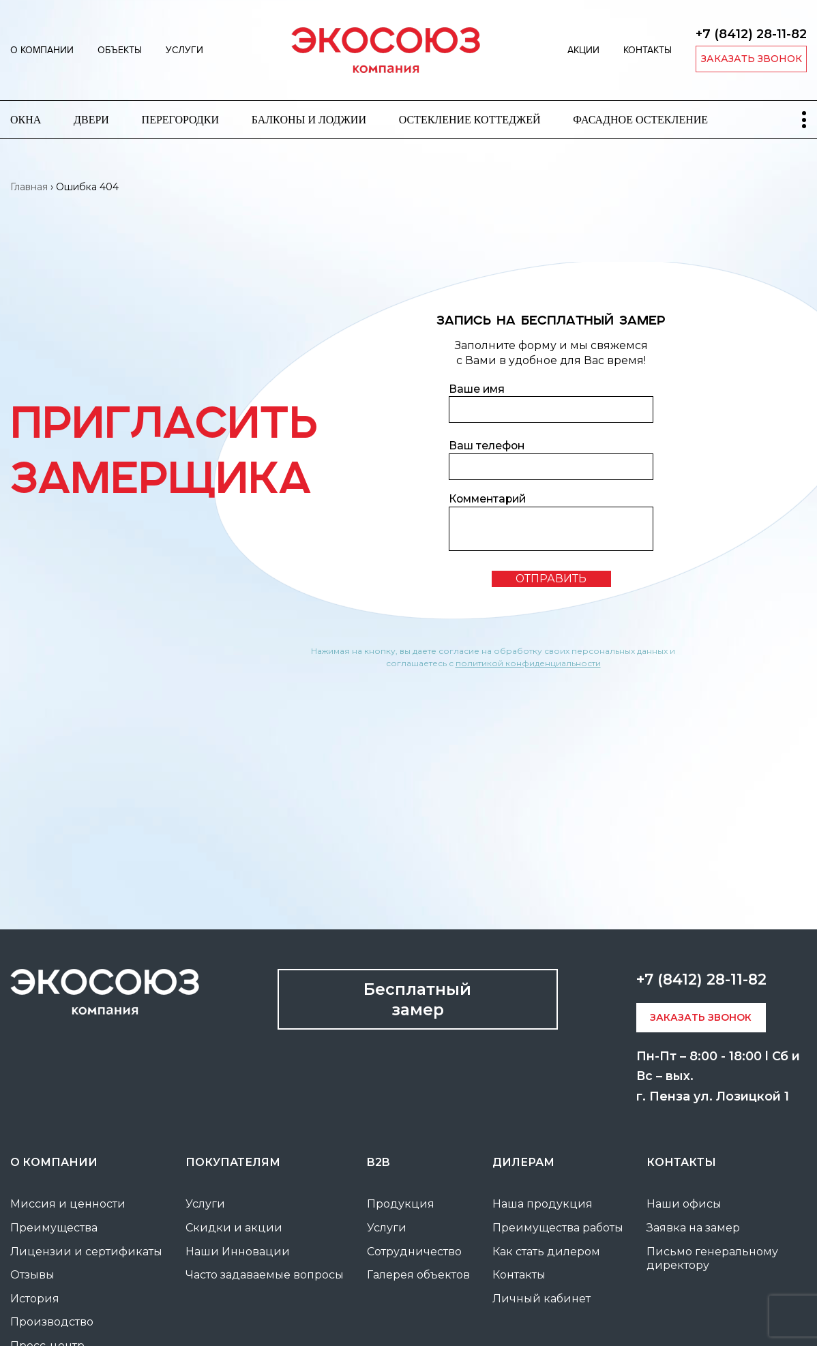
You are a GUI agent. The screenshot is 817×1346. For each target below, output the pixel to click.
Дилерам (523, 1162)
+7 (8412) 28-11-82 (751, 34)
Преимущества (54, 1227)
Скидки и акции (233, 1227)
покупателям (232, 1162)
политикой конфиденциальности (528, 663)
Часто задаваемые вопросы (264, 1274)
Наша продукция (542, 1203)
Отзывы (32, 1274)
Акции (583, 50)
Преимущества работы (557, 1227)
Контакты (647, 50)
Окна (25, 119)
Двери (91, 119)
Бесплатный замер (417, 999)
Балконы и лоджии (309, 119)
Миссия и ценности (67, 1203)
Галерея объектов (418, 1274)
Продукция (400, 1203)
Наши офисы (684, 1203)
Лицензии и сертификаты (86, 1251)
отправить (551, 578)
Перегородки (180, 119)
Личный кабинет (541, 1298)
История (34, 1298)
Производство (51, 1321)
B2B (378, 1162)
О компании (42, 50)
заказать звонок (751, 59)
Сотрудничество (414, 1251)
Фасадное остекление (640, 119)
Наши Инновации (237, 1251)
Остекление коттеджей (470, 119)
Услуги (184, 50)
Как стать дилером (546, 1251)
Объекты (120, 50)
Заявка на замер (693, 1227)
